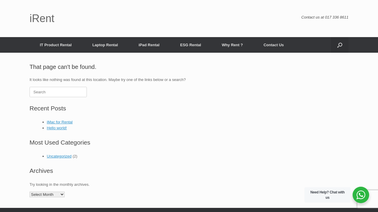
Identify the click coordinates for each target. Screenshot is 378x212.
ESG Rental (190, 45)
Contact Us (273, 45)
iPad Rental (149, 45)
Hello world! (57, 128)
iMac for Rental (60, 122)
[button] (339, 45)
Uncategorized (59, 156)
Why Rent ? (232, 45)
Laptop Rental (105, 45)
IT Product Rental (56, 45)
